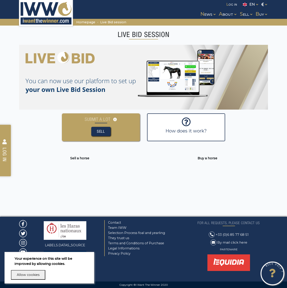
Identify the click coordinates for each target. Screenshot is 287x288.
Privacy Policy (119, 253)
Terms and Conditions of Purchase (136, 243)
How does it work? (186, 125)
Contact (114, 223)
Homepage (85, 22)
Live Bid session (113, 22)
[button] (207, 10)
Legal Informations (123, 248)
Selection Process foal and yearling (136, 233)
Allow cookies (28, 275)
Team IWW (117, 228)
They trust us (118, 238)
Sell (101, 131)
